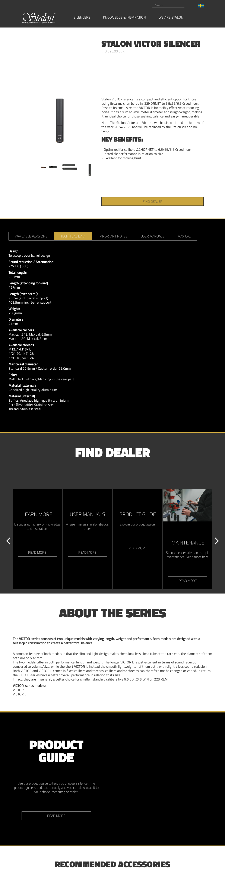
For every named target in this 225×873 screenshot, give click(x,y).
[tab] (31, 236)
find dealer (152, 201)
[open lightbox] (59, 105)
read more (37, 552)
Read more (56, 815)
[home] (39, 17)
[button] (84, 17)
